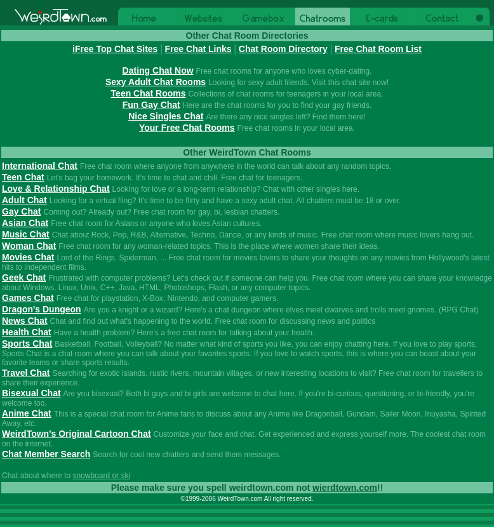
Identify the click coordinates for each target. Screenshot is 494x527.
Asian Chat (25, 223)
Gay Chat (21, 211)
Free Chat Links (198, 49)
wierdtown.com (344, 488)
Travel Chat (26, 373)
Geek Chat (24, 277)
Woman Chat (29, 246)
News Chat (25, 321)
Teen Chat (23, 177)
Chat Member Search (46, 454)
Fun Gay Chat (151, 105)
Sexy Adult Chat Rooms (155, 82)
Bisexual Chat (31, 393)
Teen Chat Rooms (148, 93)
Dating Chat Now (158, 70)
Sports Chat (27, 343)
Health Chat (26, 332)
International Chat (39, 166)
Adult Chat (24, 200)
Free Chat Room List (378, 49)
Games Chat (28, 298)
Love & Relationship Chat (56, 188)
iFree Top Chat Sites (114, 49)
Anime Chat (26, 413)
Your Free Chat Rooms (187, 128)
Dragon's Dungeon (41, 309)
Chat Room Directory (283, 49)
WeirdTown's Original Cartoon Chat (76, 434)
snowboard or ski (101, 475)
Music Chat (26, 234)
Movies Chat (28, 257)
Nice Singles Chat (165, 116)
